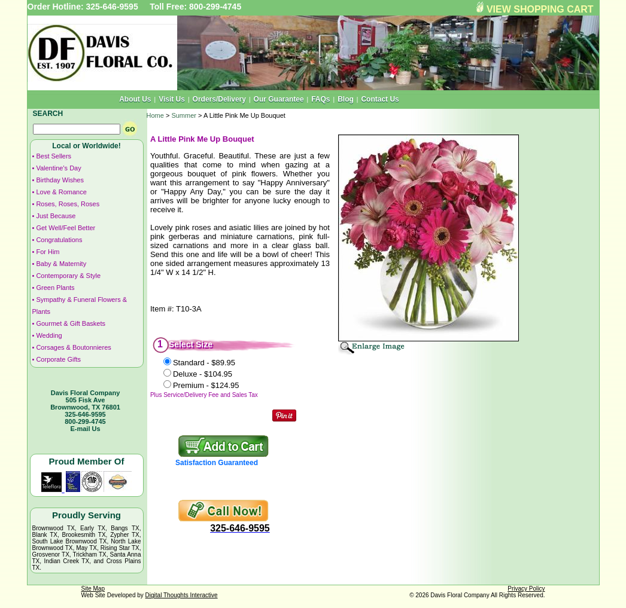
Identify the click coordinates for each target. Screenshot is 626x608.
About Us (135, 99)
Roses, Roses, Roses (67, 203)
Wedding (49, 335)
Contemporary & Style (68, 275)
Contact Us (380, 99)
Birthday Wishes (59, 180)
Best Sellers (53, 156)
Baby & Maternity (61, 263)
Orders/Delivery (219, 99)
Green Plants (55, 287)
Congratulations (59, 239)
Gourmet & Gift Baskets (70, 323)
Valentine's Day (58, 168)
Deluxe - (202, 373)
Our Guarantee (279, 99)
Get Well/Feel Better (65, 227)
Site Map (93, 588)
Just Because (55, 215)
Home (155, 115)
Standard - (204, 362)
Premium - (206, 385)
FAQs (320, 99)
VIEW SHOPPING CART (540, 9)
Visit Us (172, 99)
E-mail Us (85, 428)
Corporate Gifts (58, 359)
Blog (346, 99)
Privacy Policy (526, 588)
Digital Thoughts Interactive (181, 595)
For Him (47, 251)
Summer (183, 115)
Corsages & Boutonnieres (73, 347)
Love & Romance (61, 191)
